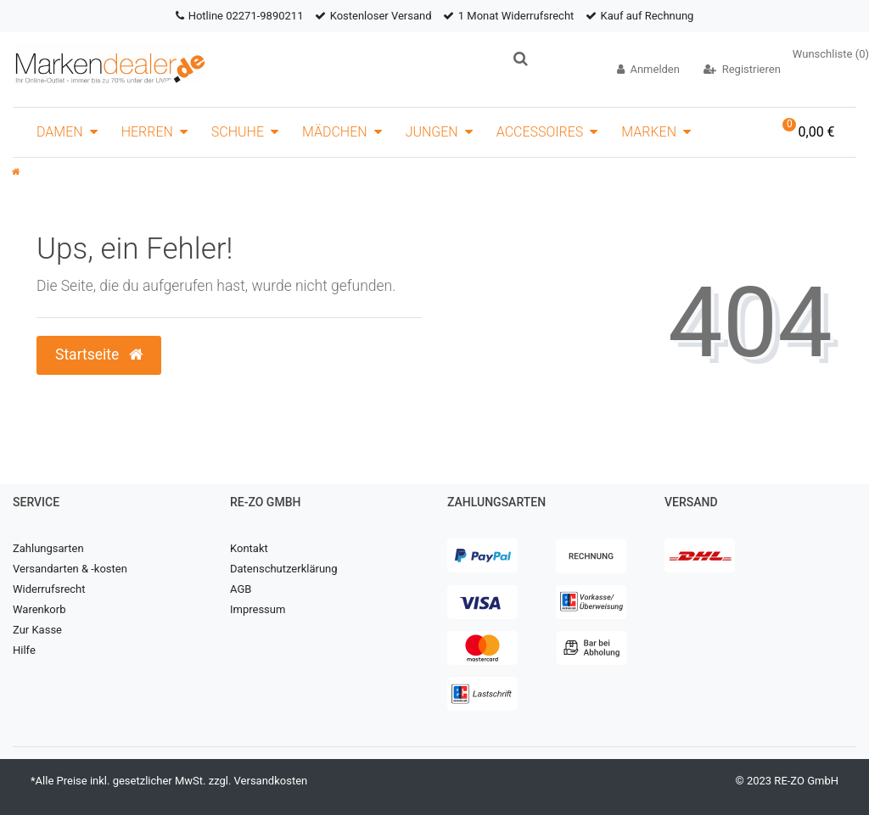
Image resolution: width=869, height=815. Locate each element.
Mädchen (334, 132)
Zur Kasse (37, 629)
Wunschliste (831, 53)
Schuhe (237, 132)
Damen (59, 132)
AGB (240, 589)
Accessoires (540, 132)
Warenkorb (39, 609)
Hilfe (24, 650)
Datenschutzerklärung (284, 568)
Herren (147, 132)
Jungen (432, 132)
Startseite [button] (99, 354)
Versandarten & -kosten (70, 568)
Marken (648, 132)
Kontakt (249, 548)
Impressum (257, 609)
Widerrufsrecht (49, 589)
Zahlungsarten (48, 548)
